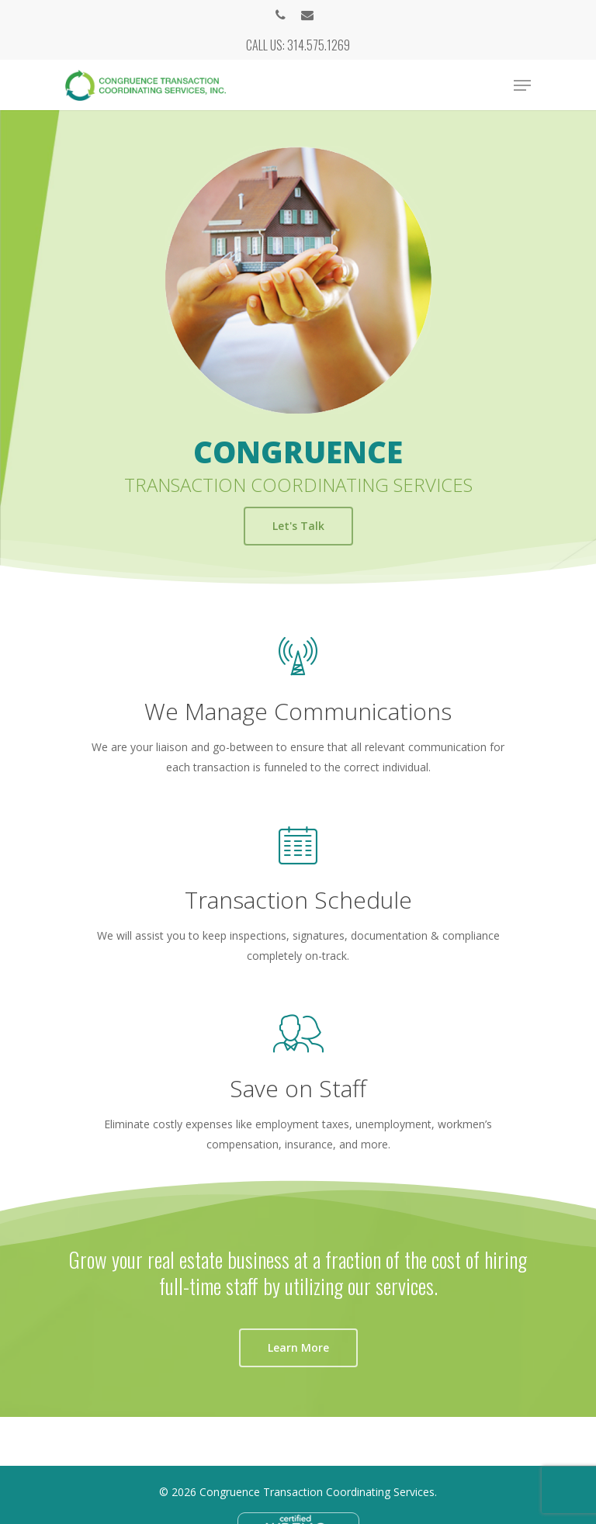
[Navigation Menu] (522, 85)
